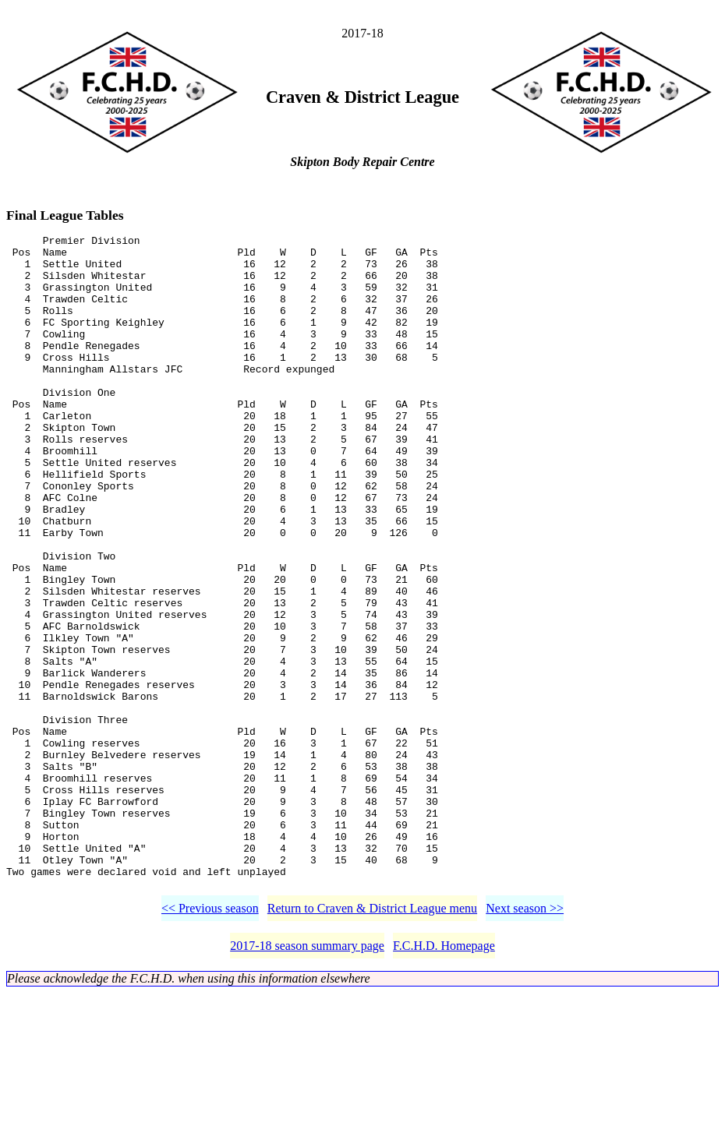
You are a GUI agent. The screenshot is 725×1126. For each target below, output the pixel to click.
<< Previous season (210, 1041)
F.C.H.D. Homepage (444, 1078)
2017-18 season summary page (307, 1078)
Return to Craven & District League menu (372, 1041)
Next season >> (525, 1041)
